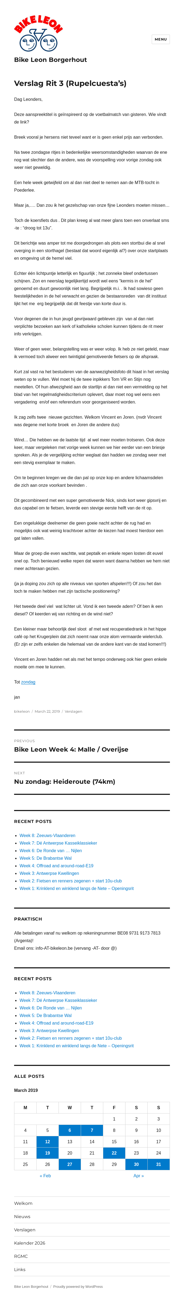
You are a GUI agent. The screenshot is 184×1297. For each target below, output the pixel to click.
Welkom (23, 1203)
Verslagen (73, 711)
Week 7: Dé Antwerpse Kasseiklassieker (58, 843)
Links (19, 1269)
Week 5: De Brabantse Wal (46, 858)
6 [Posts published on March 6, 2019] (70, 1130)
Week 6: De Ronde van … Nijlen (51, 850)
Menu (161, 39)
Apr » (139, 1175)
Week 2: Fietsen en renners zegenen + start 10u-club (71, 881)
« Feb (45, 1175)
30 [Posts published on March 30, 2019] (136, 1164)
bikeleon (22, 711)
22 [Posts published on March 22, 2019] (114, 1153)
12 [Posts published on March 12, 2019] (47, 1141)
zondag (28, 682)
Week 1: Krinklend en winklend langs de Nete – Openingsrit (77, 888)
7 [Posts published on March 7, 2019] (92, 1130)
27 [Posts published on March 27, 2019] (69, 1164)
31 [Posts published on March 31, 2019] (158, 1164)
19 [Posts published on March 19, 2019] (47, 1153)
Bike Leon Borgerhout (50, 60)
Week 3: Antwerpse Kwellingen (49, 873)
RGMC (21, 1256)
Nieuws (22, 1216)
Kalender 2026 (29, 1243)
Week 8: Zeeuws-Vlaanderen (47, 835)
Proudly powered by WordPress (78, 1287)
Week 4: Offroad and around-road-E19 (56, 865)
